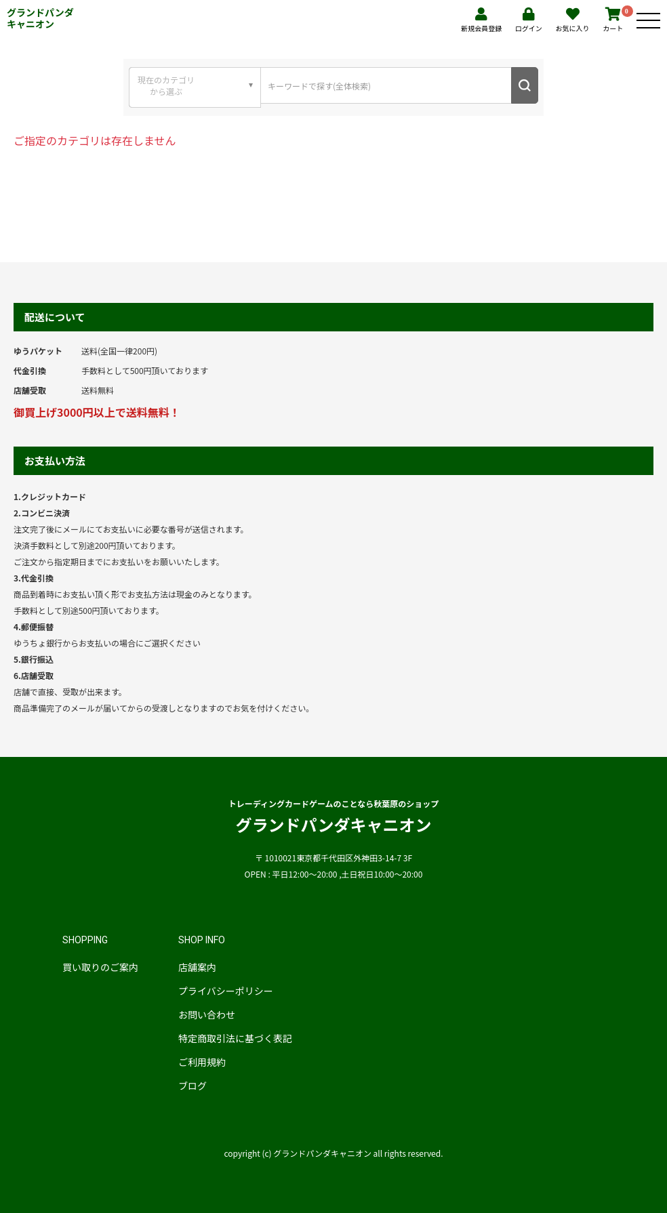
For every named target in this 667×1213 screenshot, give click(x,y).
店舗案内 (197, 967)
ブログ (192, 1085)
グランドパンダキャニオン (40, 17)
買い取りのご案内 (100, 967)
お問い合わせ (206, 1014)
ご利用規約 (202, 1062)
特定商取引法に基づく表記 (235, 1038)
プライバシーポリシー (225, 991)
